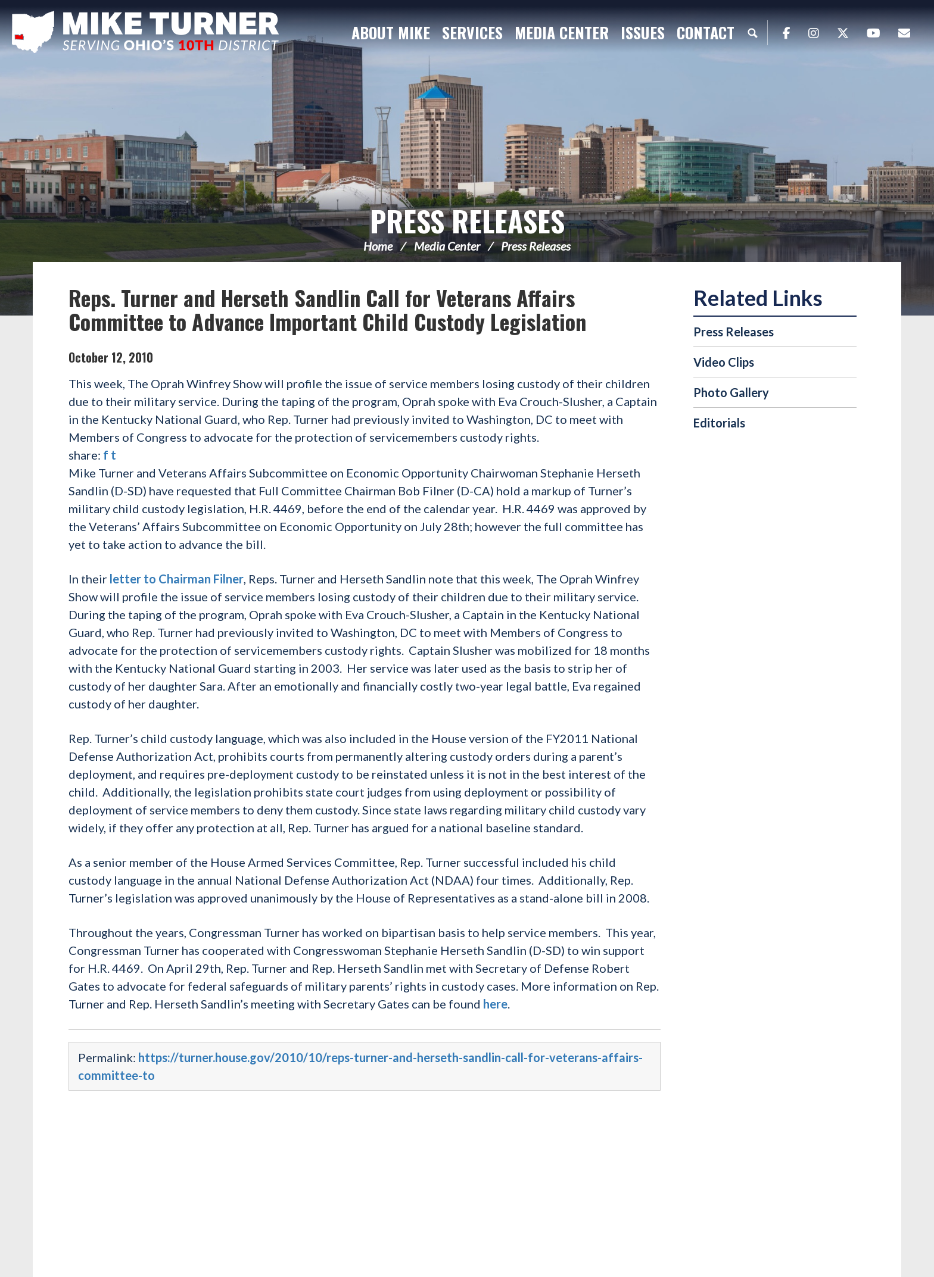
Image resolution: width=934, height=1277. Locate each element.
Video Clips (723, 362)
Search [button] (752, 33)
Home (378, 246)
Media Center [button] (562, 32)
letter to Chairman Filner (177, 579)
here (495, 1004)
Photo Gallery (731, 392)
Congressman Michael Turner (161, 33)
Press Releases (467, 220)
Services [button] (472, 32)
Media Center (447, 246)
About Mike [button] (390, 32)
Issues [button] (643, 32)
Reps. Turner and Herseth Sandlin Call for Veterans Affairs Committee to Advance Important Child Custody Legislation (327, 309)
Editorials (719, 423)
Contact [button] (705, 32)
